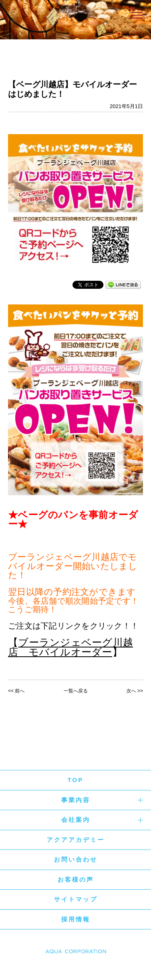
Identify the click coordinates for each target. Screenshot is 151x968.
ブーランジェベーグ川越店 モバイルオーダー (70, 647)
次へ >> (134, 691)
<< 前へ (16, 691)
